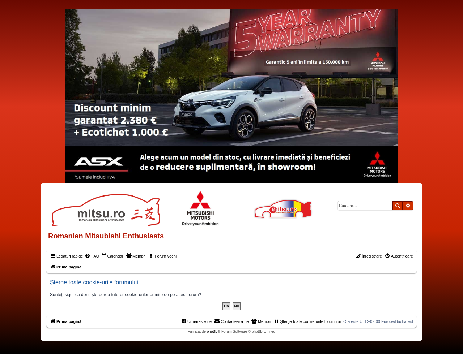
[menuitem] (92, 256)
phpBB (212, 331)
